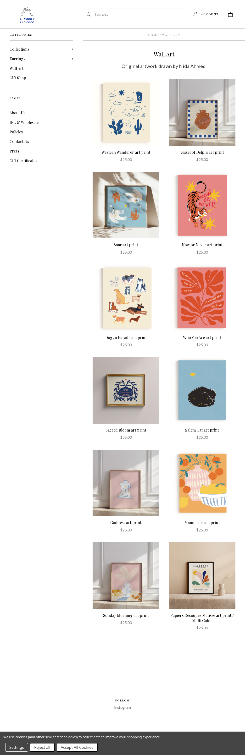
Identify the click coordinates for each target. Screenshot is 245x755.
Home (153, 35)
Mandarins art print (202, 522)
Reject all (42, 747)
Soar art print (126, 244)
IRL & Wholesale (24, 122)
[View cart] (230, 14)
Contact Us (19, 141)
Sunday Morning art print (126, 615)
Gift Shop (18, 77)
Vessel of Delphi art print (202, 152)
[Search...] (133, 14)
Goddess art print (125, 522)
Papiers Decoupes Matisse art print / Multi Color (202, 618)
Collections (19, 49)
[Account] (206, 14)
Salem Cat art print (202, 429)
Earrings (17, 58)
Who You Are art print (202, 337)
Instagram (122, 707)
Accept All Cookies (77, 747)
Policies (16, 131)
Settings (16, 747)
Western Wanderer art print (125, 152)
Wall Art (16, 68)
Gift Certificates (23, 160)
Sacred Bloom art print (126, 429)
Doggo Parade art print (126, 337)
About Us (17, 112)
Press (14, 150)
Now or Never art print (202, 244)
